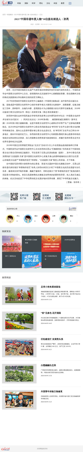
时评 (33, 3)
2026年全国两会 (69, 240)
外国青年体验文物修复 (44, 391)
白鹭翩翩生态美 (41, 365)
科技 (55, 3)
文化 (48, 3)
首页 (4, 14)
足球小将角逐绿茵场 (43, 287)
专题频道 (10, 14)
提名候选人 (34, 14)
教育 (62, 3)
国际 (26, 3)
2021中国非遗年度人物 (21, 14)
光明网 (37, 24)
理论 (41, 3)
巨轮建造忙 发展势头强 (45, 339)
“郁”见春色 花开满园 (44, 313)
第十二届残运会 (10, 256)
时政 (19, 3)
